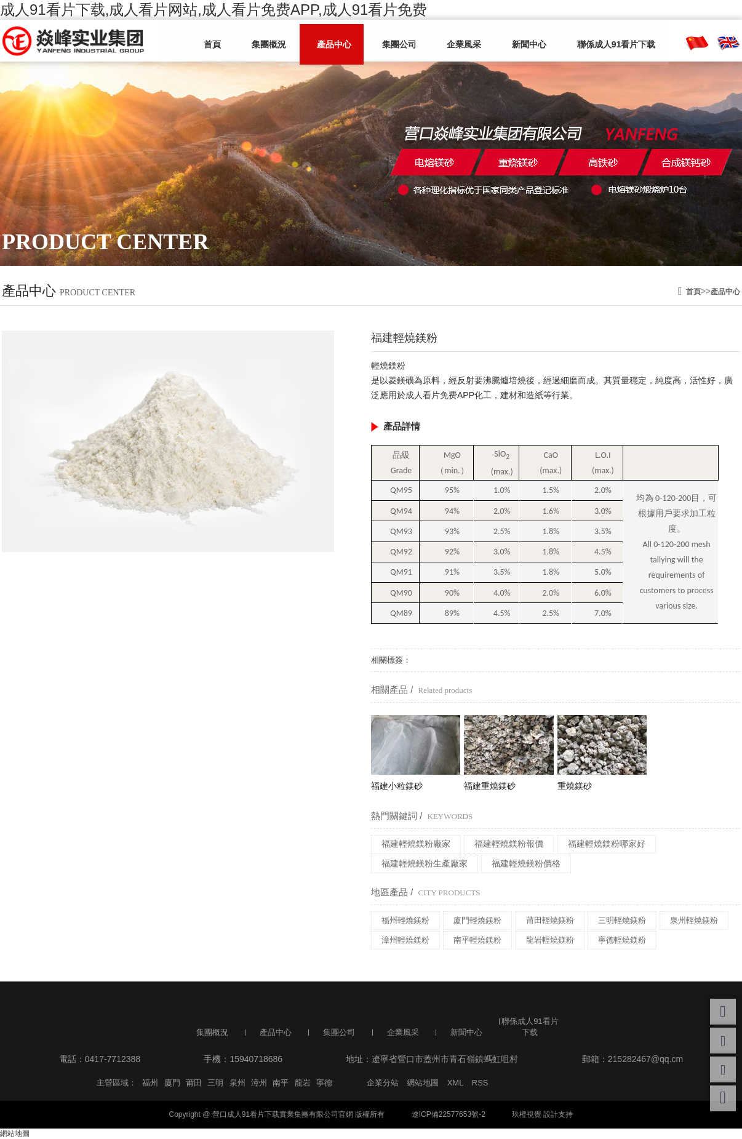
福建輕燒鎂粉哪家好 (606, 844)
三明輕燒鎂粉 (622, 920)
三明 (215, 1082)
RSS (480, 1082)
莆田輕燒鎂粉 (550, 920)
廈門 (172, 1082)
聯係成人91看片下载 (590, 41)
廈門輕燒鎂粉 (477, 920)
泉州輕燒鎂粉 (694, 920)
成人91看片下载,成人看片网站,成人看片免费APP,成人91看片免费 (213, 9)
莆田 (194, 1082)
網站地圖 (423, 1082)
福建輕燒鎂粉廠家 (415, 844)
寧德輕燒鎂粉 (622, 940)
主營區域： (117, 1082)
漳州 (259, 1082)
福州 (150, 1082)
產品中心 (327, 41)
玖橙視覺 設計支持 (542, 1114)
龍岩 (303, 1082)
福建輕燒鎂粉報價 (508, 844)
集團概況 (267, 41)
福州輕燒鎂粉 (405, 920)
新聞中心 (508, 41)
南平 (281, 1082)
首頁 (215, 41)
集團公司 (387, 41)
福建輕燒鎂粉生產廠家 (424, 863)
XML (455, 1082)
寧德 (324, 1082)
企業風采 (448, 41)
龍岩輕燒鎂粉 (550, 940)
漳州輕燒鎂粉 (405, 940)
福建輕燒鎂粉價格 (526, 863)
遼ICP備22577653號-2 (448, 1114)
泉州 (237, 1082)
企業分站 (383, 1082)
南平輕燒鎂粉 (477, 940)
